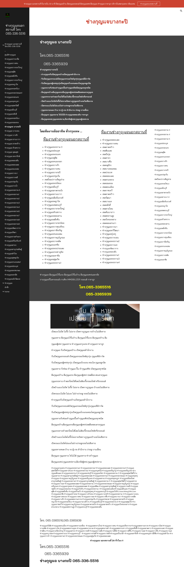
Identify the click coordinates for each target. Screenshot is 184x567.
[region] (92, 4)
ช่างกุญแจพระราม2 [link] (12, 198)
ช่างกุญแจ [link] (8, 283)
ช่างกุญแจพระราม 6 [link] (12, 190)
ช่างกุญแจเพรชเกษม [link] (12, 270)
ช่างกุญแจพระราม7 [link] (12, 215)
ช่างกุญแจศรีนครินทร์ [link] (13, 241)
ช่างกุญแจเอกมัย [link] (11, 274)
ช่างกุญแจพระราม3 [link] (12, 203)
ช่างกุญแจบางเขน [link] (11, 63)
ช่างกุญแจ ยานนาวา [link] (12, 139)
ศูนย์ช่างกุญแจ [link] (10, 55)
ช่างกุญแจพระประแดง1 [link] (13, 93)
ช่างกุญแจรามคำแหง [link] (13, 236)
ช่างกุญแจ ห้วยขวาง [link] (12, 148)
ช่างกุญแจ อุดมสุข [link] (11, 152)
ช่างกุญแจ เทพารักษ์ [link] (12, 156)
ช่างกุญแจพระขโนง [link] (12, 88)
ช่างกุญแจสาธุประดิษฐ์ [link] (13, 249)
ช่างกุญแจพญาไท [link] (11, 84)
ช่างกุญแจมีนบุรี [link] (11, 110)
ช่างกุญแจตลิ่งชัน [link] (11, 76)
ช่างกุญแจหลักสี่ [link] (11, 114)
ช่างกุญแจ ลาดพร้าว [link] (12, 143)
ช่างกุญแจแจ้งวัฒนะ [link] (12, 279)
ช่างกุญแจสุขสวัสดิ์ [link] (12, 105)
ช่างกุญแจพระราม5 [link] (12, 211)
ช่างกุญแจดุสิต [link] (10, 71)
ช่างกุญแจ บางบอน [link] (12, 131)
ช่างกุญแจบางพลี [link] (11, 177)
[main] (106, 21)
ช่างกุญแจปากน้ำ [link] (11, 186)
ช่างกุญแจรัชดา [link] (10, 232)
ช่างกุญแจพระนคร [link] (12, 97)
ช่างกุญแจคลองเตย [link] (12, 165)
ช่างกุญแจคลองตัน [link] (12, 160)
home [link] (7, 291)
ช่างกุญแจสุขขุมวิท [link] (12, 258)
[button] (181, 11)
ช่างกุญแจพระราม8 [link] (12, 219)
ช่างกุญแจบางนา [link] (11, 173)
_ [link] (5, 50)
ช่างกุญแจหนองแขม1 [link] (13, 262)
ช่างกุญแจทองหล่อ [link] (12, 169)
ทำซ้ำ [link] (7, 287)
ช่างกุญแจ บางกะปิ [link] (13, 126)
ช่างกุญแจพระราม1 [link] (12, 194)
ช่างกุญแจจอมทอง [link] (12, 122)
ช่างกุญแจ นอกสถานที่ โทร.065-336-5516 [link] (13, 45)
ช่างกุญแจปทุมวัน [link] (11, 181)
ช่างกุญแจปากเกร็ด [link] (12, 59)
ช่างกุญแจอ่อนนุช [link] (11, 266)
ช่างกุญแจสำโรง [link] (11, 253)
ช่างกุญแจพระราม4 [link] (12, 207)
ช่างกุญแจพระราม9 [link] (12, 224)
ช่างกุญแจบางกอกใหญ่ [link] (13, 67)
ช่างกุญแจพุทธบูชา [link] (12, 101)
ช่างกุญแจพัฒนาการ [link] (12, 228)
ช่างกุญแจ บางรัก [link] (11, 135)
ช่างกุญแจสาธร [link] (10, 245)
